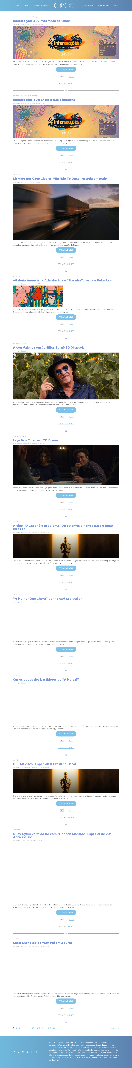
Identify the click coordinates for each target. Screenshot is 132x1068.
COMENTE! (66, 83)
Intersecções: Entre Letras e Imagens (26, 17)
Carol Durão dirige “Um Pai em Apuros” (43, 942)
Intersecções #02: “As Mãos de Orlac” (42, 21)
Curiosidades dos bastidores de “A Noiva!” (46, 679)
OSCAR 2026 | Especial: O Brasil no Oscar (44, 764)
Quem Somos (88, 5)
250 (49, 1028)
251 (54, 1028)
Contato (116, 5)
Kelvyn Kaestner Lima (27, 443)
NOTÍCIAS (16, 276)
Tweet (71, 77)
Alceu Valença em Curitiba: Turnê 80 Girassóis (48, 347)
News (26, 5)
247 (33, 1028)
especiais (16, 521)
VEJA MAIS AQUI (66, 69)
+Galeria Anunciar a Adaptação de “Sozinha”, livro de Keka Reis (62, 280)
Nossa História (103, 5)
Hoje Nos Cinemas (19, 436)
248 (38, 1028)
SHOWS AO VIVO (19, 343)
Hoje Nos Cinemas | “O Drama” (36, 440)
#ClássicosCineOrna (41, 5)
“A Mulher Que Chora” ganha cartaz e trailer (47, 598)
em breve (16, 174)
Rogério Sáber (25, 24)
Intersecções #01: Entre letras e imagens (44, 99)
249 (44, 1028)
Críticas (16, 5)
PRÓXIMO (115, 1028)
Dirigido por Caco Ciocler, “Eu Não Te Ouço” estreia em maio (60, 178)
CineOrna (23, 182)
